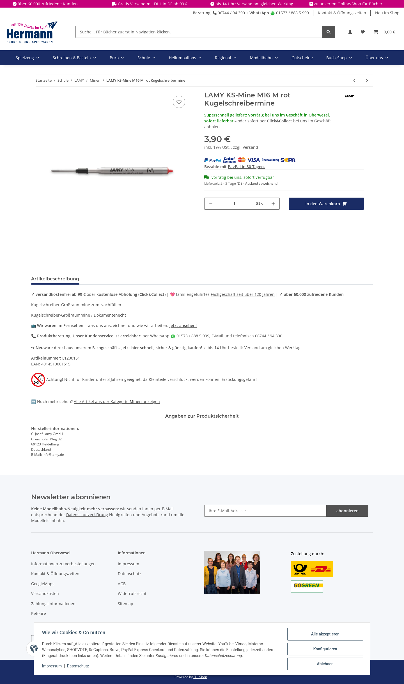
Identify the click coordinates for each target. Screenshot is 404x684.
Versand (250, 147)
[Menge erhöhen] (273, 203)
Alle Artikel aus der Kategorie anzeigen (117, 401)
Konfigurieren (324, 649)
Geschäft (322, 120)
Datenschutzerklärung (87, 514)
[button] (350, 32)
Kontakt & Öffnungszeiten (342, 12)
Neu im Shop (387, 12)
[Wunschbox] (362, 32)
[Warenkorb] (384, 32)
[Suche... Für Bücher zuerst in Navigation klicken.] (198, 32)
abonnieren (347, 510)
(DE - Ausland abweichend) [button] (258, 183)
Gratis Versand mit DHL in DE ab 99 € (152, 3)
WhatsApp (259, 12)
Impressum (128, 563)
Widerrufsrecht (132, 593)
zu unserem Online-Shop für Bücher (348, 3)
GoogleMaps (42, 583)
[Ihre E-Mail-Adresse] (265, 511)
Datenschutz (129, 573)
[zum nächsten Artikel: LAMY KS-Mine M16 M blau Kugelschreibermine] (367, 80)
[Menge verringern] (211, 203)
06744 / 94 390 (229, 12)
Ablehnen (324, 664)
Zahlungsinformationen (53, 603)
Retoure (38, 613)
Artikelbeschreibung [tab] (55, 279)
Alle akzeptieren (324, 635)
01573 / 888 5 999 (289, 12)
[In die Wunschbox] (179, 102)
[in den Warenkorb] (326, 204)
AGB (122, 583)
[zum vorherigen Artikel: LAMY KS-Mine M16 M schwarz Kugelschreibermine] (355, 80)
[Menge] (234, 203)
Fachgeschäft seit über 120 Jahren (243, 294)
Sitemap (125, 603)
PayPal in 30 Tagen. (246, 166)
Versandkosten (45, 593)
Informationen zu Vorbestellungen (63, 563)
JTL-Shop (200, 676)
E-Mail (217, 335)
